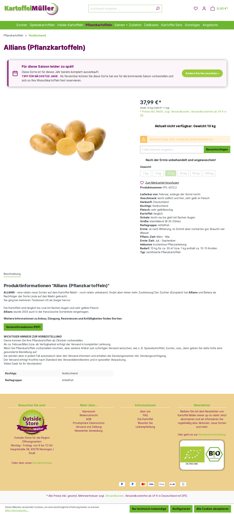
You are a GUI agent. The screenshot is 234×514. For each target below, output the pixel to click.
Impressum (88, 411)
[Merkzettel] (195, 8)
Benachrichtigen (217, 149)
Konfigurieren (181, 508)
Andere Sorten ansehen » (202, 73)
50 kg (195, 173)
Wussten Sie (145, 422)
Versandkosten (114, 495)
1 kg (145, 173)
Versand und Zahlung (89, 426)
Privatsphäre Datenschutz (89, 422)
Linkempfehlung (145, 426)
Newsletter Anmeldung (89, 430)
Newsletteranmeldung (211, 434)
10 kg (170, 173)
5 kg (158, 173)
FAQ (145, 415)
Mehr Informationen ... (17, 510)
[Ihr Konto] (204, 8)
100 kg (209, 173)
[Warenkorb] (219, 8)
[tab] (12, 274)
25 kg (183, 173)
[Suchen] (157, 8)
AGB (88, 419)
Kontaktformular (42, 462)
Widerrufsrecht (89, 415)
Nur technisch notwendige (149, 508)
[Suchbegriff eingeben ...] (121, 8)
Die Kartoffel (145, 419)
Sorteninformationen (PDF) (23, 327)
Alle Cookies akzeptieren (212, 508)
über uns (145, 411)
